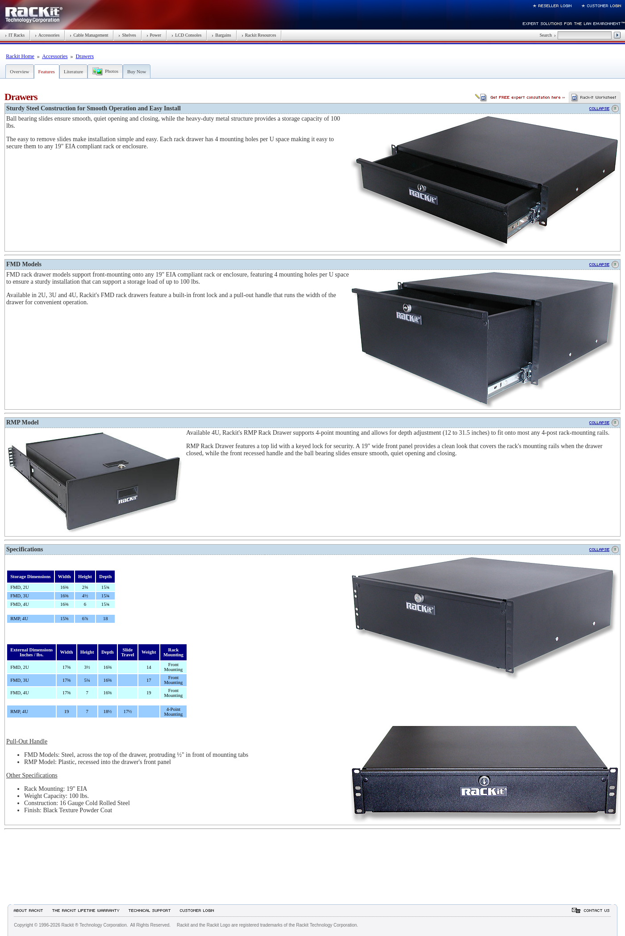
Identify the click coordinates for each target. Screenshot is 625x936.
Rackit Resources (259, 35)
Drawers (85, 56)
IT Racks (15, 35)
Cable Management (89, 35)
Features (46, 71)
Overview (19, 71)
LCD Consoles (186, 35)
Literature (73, 71)
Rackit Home (20, 56)
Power (154, 35)
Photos (111, 71)
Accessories (47, 35)
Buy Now (136, 71)
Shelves (127, 35)
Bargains (221, 35)
